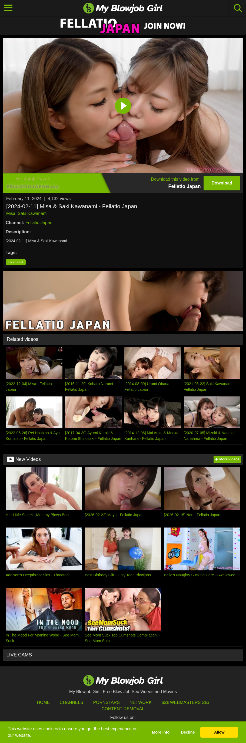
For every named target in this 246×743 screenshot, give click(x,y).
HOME (43, 702)
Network (140, 702)
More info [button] (160, 732)
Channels (71, 702)
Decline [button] (188, 732)
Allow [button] (219, 732)
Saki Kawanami (33, 213)
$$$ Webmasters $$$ (185, 702)
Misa (10, 213)
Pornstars (106, 702)
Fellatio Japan (38, 222)
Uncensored (15, 262)
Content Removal (123, 709)
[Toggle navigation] (8, 8)
